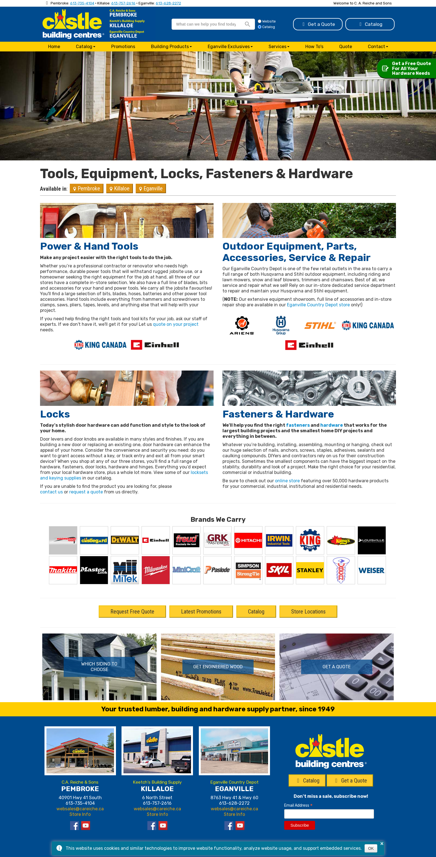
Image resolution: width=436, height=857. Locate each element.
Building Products (170, 46)
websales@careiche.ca (80, 808)
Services (277, 46)
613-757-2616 (123, 3)
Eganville (151, 188)
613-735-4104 (82, 3)
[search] (206, 24)
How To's (314, 46)
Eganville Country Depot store (318, 304)
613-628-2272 (168, 3)
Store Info (80, 814)
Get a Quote (318, 24)
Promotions (123, 46)
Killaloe (120, 188)
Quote (345, 46)
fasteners (298, 425)
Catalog (370, 24)
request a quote (86, 492)
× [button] (381, 843)
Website (267, 21)
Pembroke (86, 188)
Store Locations (308, 611)
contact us (51, 492)
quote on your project (176, 324)
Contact (376, 46)
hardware (331, 425)
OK (371, 848)
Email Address (298, 805)
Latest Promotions (201, 611)
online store (287, 480)
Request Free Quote (132, 611)
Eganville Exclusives (229, 46)
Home (54, 46)
